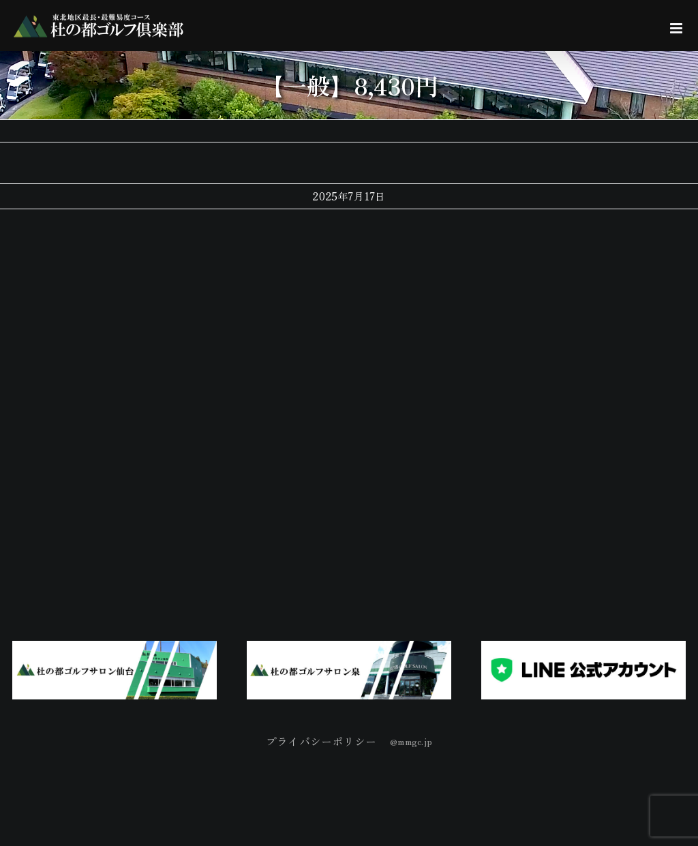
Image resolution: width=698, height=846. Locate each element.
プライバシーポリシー (321, 741)
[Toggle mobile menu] (677, 28)
